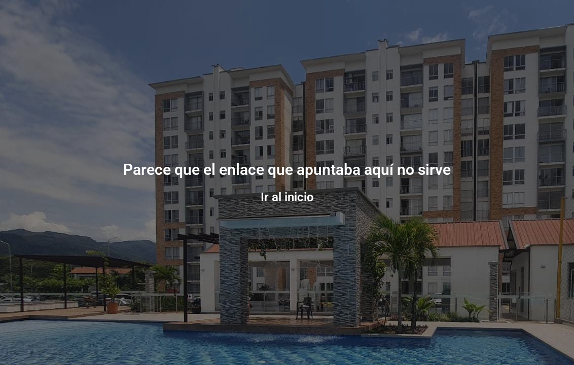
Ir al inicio (287, 197)
